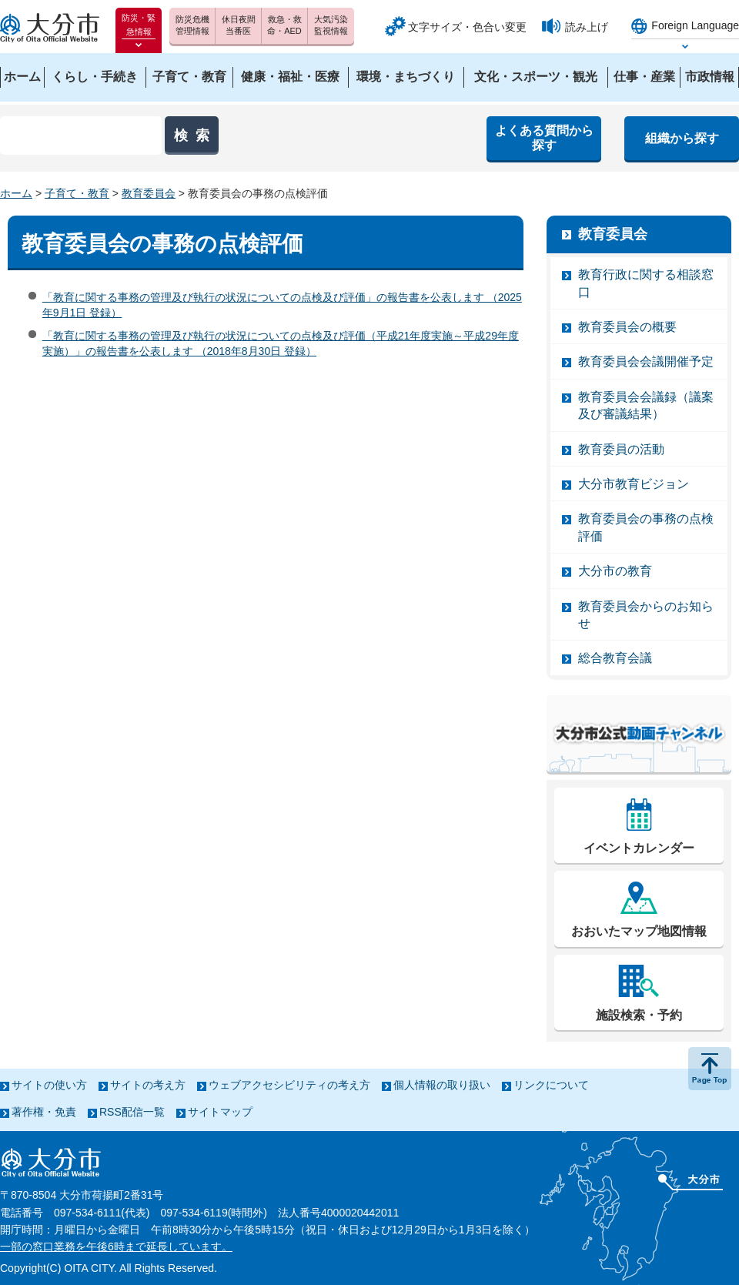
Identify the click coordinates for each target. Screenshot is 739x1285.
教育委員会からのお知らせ (646, 615)
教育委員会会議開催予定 (646, 361)
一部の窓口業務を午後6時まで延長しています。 (116, 1246)
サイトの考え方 (148, 1085)
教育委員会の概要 (627, 326)
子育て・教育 (77, 193)
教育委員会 (149, 193)
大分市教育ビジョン (633, 483)
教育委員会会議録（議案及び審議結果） (646, 405)
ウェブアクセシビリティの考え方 (289, 1085)
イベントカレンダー (639, 848)
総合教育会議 (615, 657)
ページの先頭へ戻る (709, 1068)
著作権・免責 (44, 1112)
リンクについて (551, 1085)
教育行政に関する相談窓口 (646, 283)
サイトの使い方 (49, 1085)
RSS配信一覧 (132, 1112)
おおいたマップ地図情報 (639, 931)
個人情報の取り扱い (441, 1085)
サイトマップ (220, 1112)
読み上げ (586, 27)
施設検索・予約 (639, 1015)
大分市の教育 (615, 570)
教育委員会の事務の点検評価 (646, 527)
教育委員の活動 (621, 449)
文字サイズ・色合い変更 (467, 27)
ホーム (16, 193)
